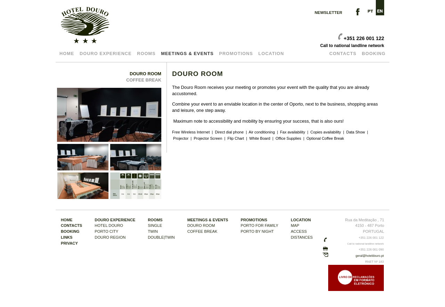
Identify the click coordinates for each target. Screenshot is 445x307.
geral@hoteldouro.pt (370, 256)
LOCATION (271, 53)
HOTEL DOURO (109, 225)
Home (66, 53)
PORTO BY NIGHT (257, 231)
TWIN (153, 231)
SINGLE (155, 225)
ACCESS (299, 231)
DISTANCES (302, 237)
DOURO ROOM (145, 73)
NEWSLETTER (328, 12)
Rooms (146, 53)
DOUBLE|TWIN (161, 237)
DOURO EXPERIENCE (106, 53)
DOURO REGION (110, 237)
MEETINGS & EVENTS (187, 53)
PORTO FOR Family (259, 225)
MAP (295, 225)
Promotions (236, 53)
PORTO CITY (106, 231)
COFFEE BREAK (143, 80)
